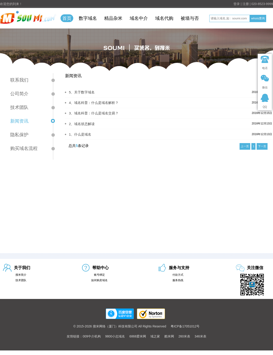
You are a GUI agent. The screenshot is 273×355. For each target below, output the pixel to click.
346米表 (200, 336)
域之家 (155, 336)
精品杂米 (113, 18)
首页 (66, 18)
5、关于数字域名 (82, 92)
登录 (236, 4)
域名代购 (164, 18)
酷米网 (169, 336)
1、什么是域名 (80, 134)
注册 (246, 4)
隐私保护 (19, 134)
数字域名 (88, 18)
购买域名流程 (24, 148)
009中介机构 (92, 336)
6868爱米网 (137, 336)
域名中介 (139, 18)
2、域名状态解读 (82, 124)
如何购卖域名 (99, 280)
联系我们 (19, 79)
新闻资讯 (19, 120)
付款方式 (177, 274)
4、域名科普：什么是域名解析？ (94, 103)
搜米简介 (20, 274)
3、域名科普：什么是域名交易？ (94, 113)
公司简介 (19, 93)
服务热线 (177, 280)
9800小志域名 (115, 336)
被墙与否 (190, 18)
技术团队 (19, 107)
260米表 (184, 336)
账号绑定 (99, 274)
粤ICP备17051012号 (185, 326)
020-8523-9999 (262, 4)
